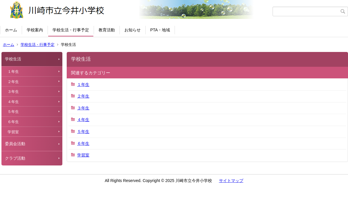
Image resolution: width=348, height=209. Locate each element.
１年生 (13, 71)
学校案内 (35, 30)
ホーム (11, 30)
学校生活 (13, 59)
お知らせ (132, 30)
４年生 (13, 102)
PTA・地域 (160, 30)
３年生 (13, 91)
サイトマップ (231, 180)
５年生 (13, 111)
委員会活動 (15, 143)
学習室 (13, 132)
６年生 (13, 122)
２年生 (13, 82)
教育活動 (107, 30)
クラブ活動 (15, 158)
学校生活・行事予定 (70, 30)
